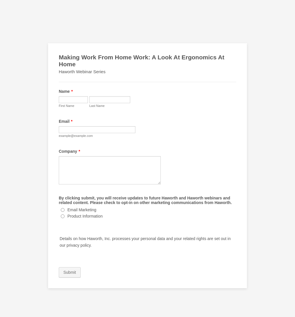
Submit (69, 272)
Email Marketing (81, 209)
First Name (66, 105)
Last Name (97, 105)
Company (69, 151)
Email (66, 121)
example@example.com (76, 135)
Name (66, 91)
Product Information (85, 216)
